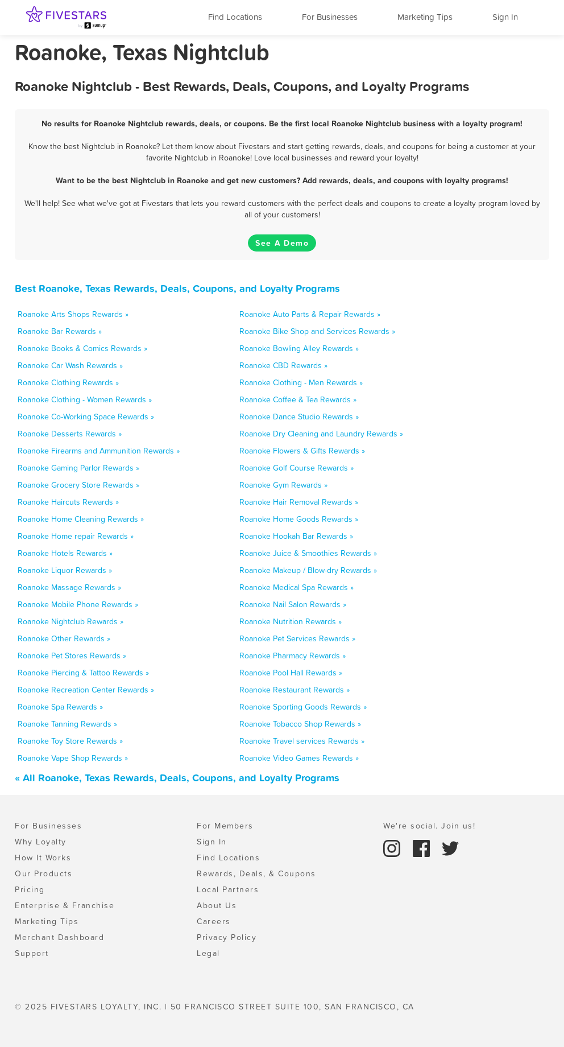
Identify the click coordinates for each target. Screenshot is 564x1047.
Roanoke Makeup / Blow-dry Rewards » (308, 570)
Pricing (30, 889)
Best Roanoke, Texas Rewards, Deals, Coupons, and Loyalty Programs (177, 288)
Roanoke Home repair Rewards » (76, 536)
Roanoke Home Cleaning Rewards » (81, 519)
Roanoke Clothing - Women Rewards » (85, 399)
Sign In (505, 16)
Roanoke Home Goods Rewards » (298, 519)
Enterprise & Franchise (64, 905)
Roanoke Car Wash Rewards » (70, 365)
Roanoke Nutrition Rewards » (290, 621)
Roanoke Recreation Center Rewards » (86, 689)
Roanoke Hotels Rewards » (65, 553)
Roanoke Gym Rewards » (283, 484)
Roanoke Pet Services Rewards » (297, 638)
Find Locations (235, 16)
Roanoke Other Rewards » (64, 638)
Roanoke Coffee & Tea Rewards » (297, 399)
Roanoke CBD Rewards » (283, 365)
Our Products (43, 873)
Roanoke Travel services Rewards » (301, 741)
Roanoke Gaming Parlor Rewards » (78, 467)
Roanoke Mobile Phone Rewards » (78, 604)
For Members (225, 825)
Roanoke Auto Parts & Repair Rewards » (309, 314)
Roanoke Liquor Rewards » (65, 570)
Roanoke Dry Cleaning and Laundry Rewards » (321, 433)
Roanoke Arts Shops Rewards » (73, 314)
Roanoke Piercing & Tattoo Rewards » (83, 672)
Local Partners (228, 889)
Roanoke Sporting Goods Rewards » (303, 706)
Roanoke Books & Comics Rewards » (82, 348)
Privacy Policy (226, 937)
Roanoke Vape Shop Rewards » (73, 758)
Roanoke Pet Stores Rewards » (72, 655)
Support (32, 953)
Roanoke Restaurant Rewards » (294, 689)
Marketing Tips (425, 16)
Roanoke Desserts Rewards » (70, 433)
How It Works (43, 857)
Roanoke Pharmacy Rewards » (292, 655)
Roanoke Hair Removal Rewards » (298, 502)
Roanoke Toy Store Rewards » (70, 741)
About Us (217, 905)
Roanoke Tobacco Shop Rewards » (300, 723)
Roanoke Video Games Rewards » (299, 758)
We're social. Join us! (429, 825)
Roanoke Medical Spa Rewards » (296, 587)
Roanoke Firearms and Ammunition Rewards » (99, 450)
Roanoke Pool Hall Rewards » (290, 672)
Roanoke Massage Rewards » (69, 587)
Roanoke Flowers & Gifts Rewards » (302, 450)
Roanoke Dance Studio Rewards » (299, 416)
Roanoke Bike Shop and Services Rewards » (317, 331)
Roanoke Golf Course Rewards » (296, 467)
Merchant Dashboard (59, 937)
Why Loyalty (41, 841)
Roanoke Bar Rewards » (60, 331)
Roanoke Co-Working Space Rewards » (86, 416)
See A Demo (282, 243)
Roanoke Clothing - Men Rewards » (301, 382)
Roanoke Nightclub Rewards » (70, 621)
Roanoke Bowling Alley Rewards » (299, 348)
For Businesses (330, 16)
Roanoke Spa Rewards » (60, 706)
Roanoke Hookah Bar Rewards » (296, 536)
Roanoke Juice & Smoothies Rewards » (308, 553)
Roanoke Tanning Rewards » (67, 723)
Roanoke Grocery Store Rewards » (78, 484)
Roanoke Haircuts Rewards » (68, 502)
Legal (208, 953)
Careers (214, 921)
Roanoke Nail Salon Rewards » (292, 604)
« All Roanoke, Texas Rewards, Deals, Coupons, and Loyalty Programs (177, 777)
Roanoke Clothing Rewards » (68, 382)
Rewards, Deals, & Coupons (256, 873)
